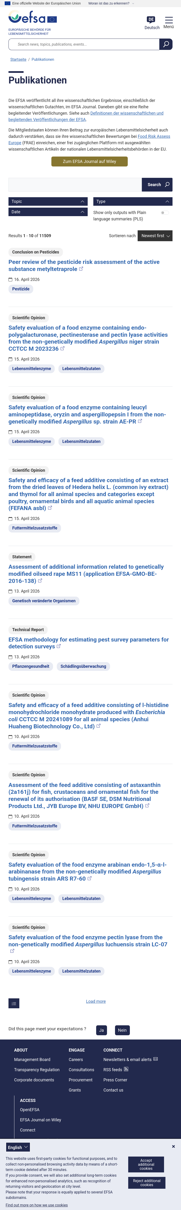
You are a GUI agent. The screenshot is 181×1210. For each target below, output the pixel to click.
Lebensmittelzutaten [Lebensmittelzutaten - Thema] (81, 368)
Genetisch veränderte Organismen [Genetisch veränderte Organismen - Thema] (44, 600)
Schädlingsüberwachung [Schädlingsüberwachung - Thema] (83, 666)
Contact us (113, 1090)
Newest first (153, 235)
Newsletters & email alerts (127, 1059)
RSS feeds (112, 1069)
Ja (101, 1030)
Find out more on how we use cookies (37, 1205)
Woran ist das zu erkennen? (109, 3)
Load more (96, 1001)
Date (16, 211)
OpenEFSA (29, 1109)
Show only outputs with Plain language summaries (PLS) (119, 215)
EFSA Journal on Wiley (40, 1120)
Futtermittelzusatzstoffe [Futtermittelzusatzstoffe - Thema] (34, 528)
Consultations (81, 1069)
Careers (76, 1059)
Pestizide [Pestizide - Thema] (20, 289)
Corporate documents (34, 1080)
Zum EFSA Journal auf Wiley (89, 161)
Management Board (32, 1059)
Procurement (81, 1080)
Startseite (18, 59)
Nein (122, 1030)
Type (100, 201)
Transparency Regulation (37, 1069)
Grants (75, 1090)
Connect (27, 1130)
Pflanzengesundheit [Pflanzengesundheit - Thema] (30, 666)
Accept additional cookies (146, 1164)
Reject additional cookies (147, 1183)
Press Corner (115, 1080)
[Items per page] (13, 1003)
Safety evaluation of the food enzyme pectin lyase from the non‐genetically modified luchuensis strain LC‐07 (88, 944)
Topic (17, 201)
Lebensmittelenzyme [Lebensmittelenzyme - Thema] (31, 368)
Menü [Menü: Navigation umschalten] (168, 26)
